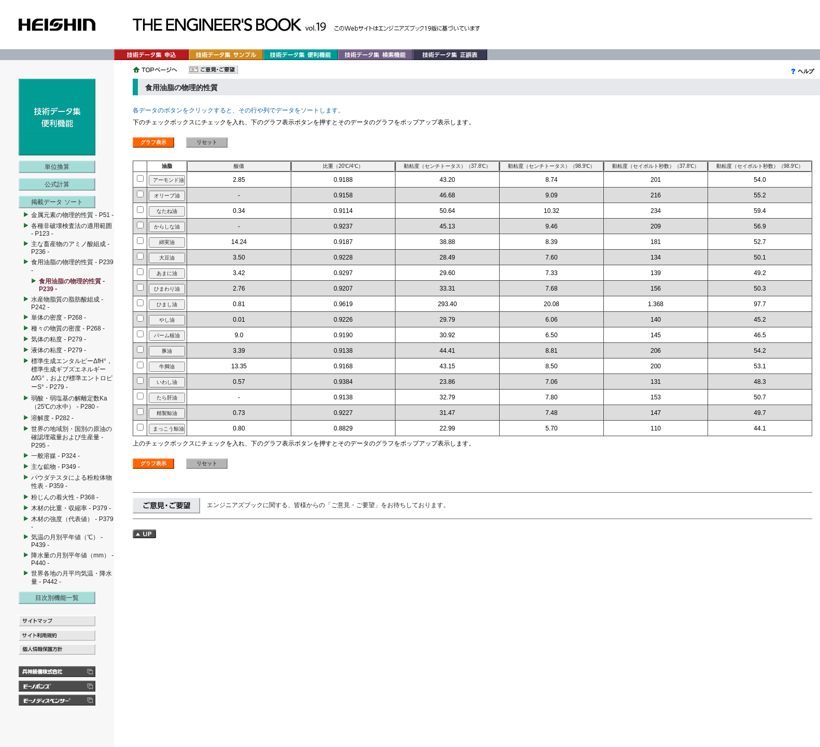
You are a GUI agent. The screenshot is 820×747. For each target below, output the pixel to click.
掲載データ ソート (56, 202)
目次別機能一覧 (57, 597)
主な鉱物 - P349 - (55, 466)
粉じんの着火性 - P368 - (64, 497)
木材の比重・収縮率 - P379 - (71, 508)
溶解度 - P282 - (52, 418)
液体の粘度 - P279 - (58, 350)
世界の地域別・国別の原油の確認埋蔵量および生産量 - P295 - (71, 437)
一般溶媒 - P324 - (55, 455)
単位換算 (57, 166)
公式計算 (57, 184)
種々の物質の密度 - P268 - (68, 328)
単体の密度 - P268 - (58, 317)
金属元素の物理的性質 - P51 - (72, 215)
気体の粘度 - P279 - (58, 339)
